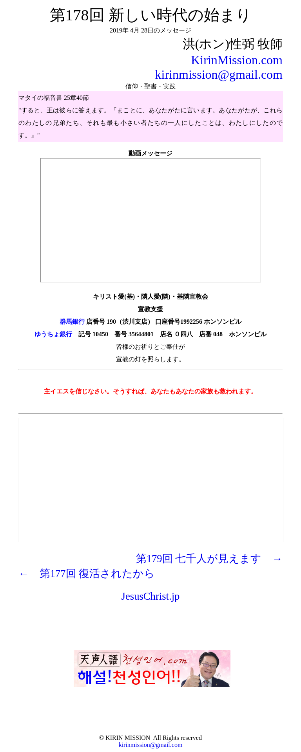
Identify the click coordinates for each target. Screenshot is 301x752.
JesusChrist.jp (150, 596)
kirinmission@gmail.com (219, 74)
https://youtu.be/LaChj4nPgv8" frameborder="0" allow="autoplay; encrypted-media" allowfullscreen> (150, 220)
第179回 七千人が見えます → (209, 558)
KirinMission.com (237, 60)
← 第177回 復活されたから (86, 573)
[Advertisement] (151, 473)
